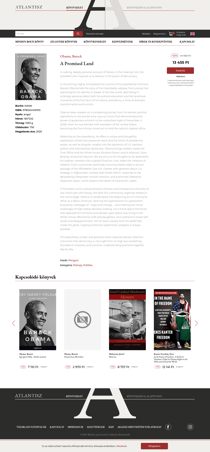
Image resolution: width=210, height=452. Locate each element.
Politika (87, 265)
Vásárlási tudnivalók (31, 427)
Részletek (121, 446)
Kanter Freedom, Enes (164, 354)
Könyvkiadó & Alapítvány (144, 7)
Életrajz (77, 265)
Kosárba (180, 70)
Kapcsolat (187, 41)
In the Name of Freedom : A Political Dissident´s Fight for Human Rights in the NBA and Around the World (171, 359)
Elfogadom (154, 446)
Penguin (73, 260)
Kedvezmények (122, 41)
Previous (14, 323)
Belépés (146, 33)
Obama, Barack (71, 56)
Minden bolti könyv (29, 41)
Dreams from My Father (73, 357)
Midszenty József (116, 354)
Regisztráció (159, 33)
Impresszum (75, 427)
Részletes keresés (94, 33)
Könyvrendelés (95, 41)
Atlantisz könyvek (63, 41)
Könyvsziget (74, 7)
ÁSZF (111, 427)
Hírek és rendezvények (155, 41)
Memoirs (112, 357)
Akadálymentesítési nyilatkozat (139, 427)
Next (196, 323)
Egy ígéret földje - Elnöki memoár (32, 357)
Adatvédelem (96, 427)
